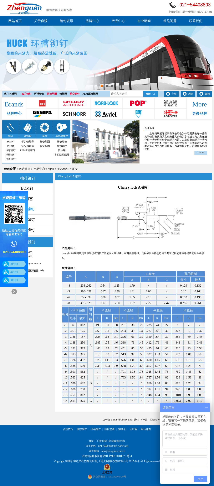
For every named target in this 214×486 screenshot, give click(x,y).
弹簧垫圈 (45, 146)
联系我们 (195, 21)
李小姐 (14, 272)
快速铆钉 (11, 159)
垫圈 (44, 136)
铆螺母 (63, 93)
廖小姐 (14, 280)
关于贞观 (40, 21)
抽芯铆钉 (26, 93)
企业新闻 (144, 21)
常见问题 (170, 21)
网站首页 (15, 21)
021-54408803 (105, 446)
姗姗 (207, 93)
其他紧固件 (62, 136)
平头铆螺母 (27, 141)
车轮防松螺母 (61, 154)
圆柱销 (62, 150)
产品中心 (118, 21)
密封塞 (10, 146)
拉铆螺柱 (62, 146)
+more (201, 152)
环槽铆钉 (39, 93)
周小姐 (14, 263)
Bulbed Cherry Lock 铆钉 (126, 419)
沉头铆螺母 (27, 146)
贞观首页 (68, 429)
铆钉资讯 (66, 21)
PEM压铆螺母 (90, 93)
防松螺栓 (62, 141)
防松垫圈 (52, 93)
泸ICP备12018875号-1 (117, 456)
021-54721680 (121, 446)
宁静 (174, 93)
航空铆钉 (75, 93)
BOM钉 (10, 141)
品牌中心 (92, 21)
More (199, 104)
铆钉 (10, 136)
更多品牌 (199, 113)
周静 (190, 93)
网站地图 (146, 429)
